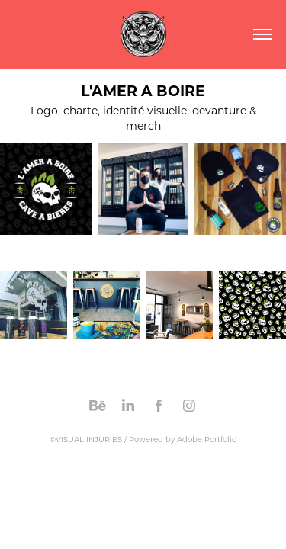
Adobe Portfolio (206, 440)
